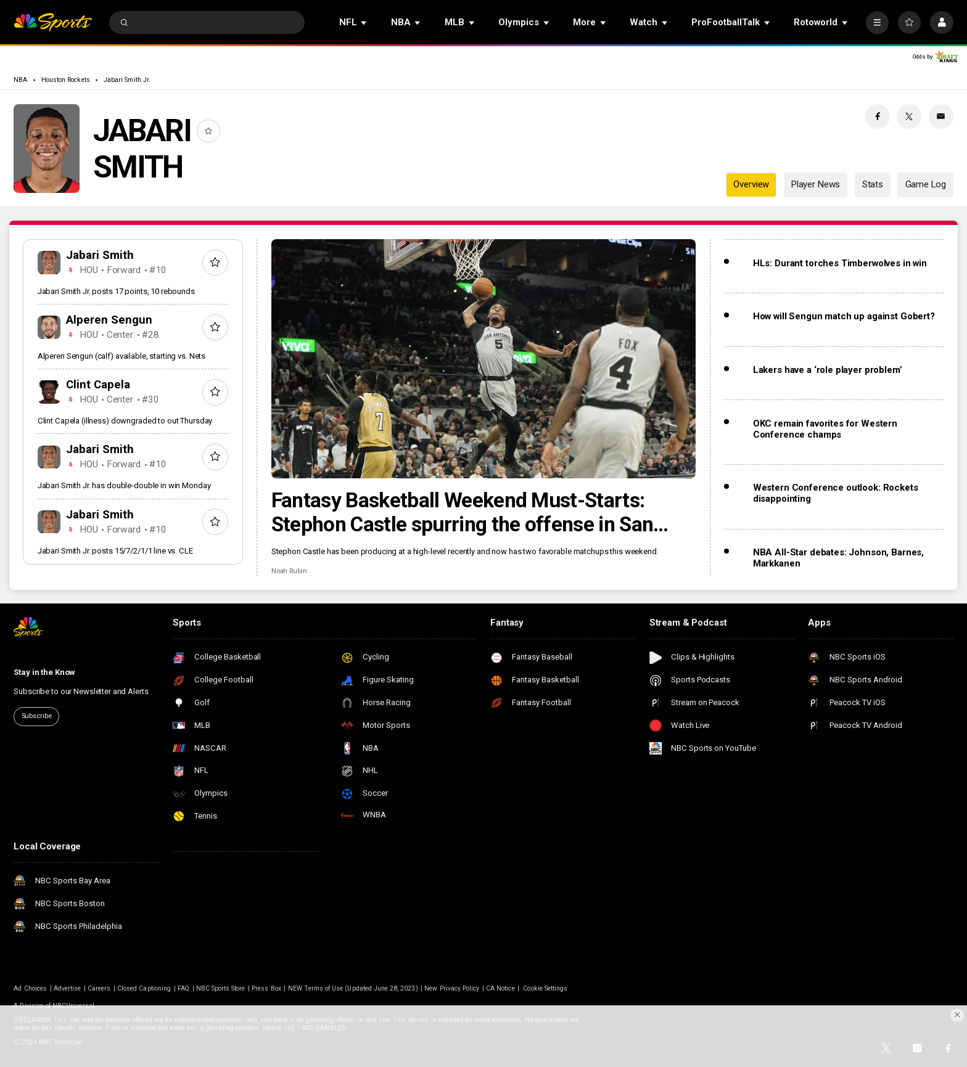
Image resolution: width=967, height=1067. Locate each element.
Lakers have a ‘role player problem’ (827, 369)
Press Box (266, 988)
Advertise (67, 988)
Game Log (925, 184)
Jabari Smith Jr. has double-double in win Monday (124, 485)
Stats (872, 184)
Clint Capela (98, 384)
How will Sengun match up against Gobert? (844, 316)
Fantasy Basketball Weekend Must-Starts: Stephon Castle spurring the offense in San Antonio (462, 512)
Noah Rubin (289, 571)
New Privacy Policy (451, 988)
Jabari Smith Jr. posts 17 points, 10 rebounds (116, 291)
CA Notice (500, 988)
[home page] (53, 22)
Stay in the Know (44, 672)
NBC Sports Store (220, 988)
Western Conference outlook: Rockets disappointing (835, 493)
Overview (751, 184)
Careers (99, 988)
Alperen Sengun (109, 320)
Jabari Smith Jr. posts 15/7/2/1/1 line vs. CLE (115, 550)
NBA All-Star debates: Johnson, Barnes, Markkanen (838, 558)
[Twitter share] (909, 116)
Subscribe (37, 716)
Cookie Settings (545, 988)
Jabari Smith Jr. (127, 80)
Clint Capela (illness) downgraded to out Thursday (125, 420)
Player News (815, 184)
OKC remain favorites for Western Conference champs (825, 429)
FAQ (183, 988)
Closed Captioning (144, 988)
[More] (877, 22)
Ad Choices (30, 988)
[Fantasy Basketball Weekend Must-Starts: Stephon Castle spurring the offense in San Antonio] (483, 358)
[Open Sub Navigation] (364, 22)
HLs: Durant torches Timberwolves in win (840, 263)
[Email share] (941, 116)
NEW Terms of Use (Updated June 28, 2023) (353, 988)
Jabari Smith (100, 255)
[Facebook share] (877, 116)
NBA (20, 80)
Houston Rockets (65, 80)
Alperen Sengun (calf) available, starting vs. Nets (121, 356)
